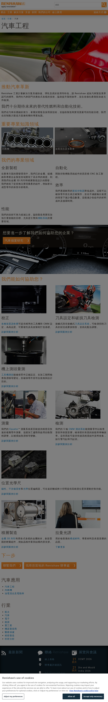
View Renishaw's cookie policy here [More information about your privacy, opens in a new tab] (83, 696)
